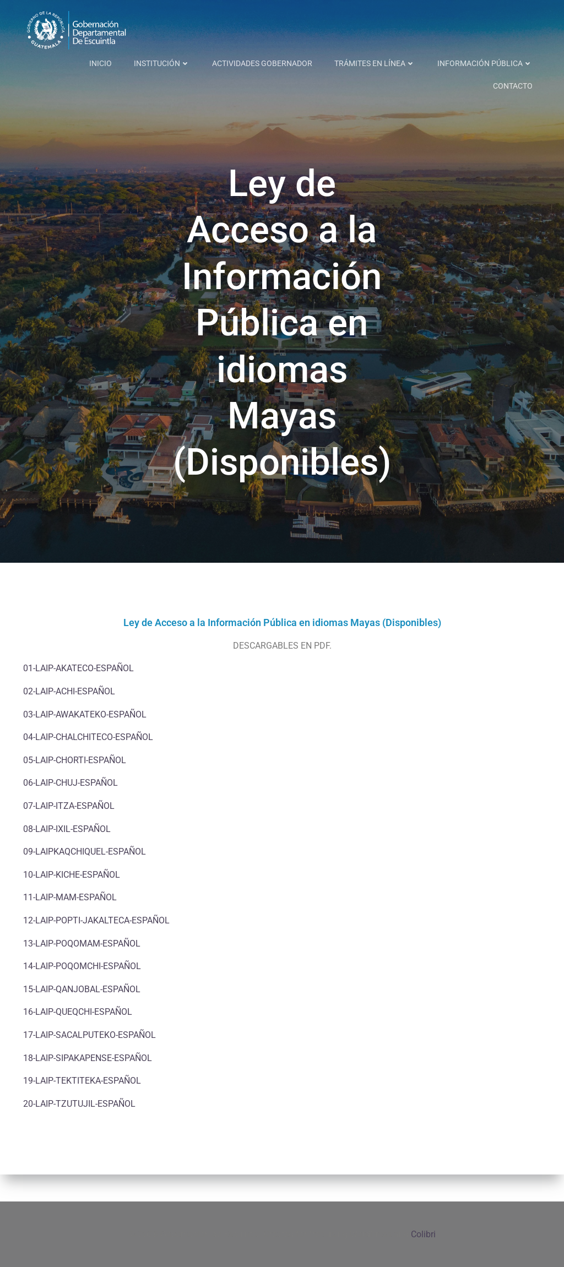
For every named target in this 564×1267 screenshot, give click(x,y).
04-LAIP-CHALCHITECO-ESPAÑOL (88, 764)
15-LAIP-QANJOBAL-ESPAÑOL (81, 1017)
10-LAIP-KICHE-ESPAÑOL (71, 902)
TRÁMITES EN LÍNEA (315, 60)
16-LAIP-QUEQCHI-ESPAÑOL (77, 1039)
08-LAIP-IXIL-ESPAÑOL (67, 856)
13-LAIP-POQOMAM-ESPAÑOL (81, 971)
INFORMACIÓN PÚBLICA (425, 60)
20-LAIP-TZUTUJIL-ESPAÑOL (79, 1131)
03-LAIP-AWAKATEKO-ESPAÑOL (85, 742)
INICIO (41, 60)
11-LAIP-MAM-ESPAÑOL (70, 925)
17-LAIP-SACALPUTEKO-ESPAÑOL (89, 1062)
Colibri (423, 1234)
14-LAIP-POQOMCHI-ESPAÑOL (82, 993)
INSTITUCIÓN (102, 60)
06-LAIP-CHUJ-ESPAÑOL (70, 810)
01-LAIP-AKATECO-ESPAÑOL (78, 696)
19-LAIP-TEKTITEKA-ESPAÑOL (82, 1108)
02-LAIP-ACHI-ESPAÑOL (69, 719)
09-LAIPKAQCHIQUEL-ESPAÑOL (84, 879)
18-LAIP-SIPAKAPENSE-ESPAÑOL (87, 1085)
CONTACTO (515, 60)
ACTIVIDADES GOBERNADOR (203, 60)
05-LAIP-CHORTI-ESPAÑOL (74, 787)
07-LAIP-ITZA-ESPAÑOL (69, 833)
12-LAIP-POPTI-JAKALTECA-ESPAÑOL (96, 948)
